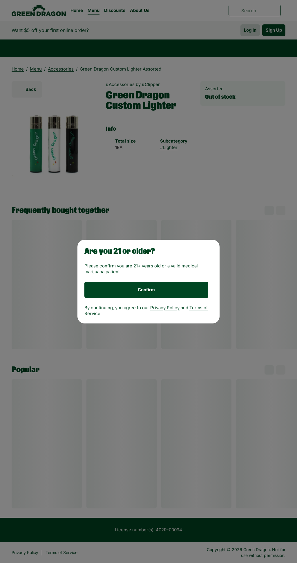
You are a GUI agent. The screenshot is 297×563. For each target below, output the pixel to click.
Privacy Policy (165, 307)
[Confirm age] (146, 290)
